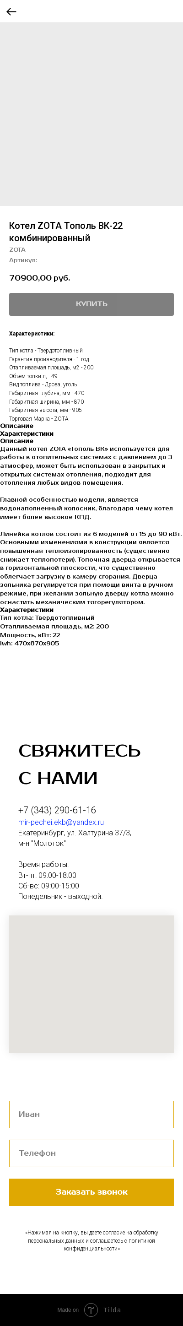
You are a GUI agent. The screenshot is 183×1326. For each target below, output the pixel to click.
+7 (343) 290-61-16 (57, 810)
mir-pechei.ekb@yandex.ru (61, 822)
